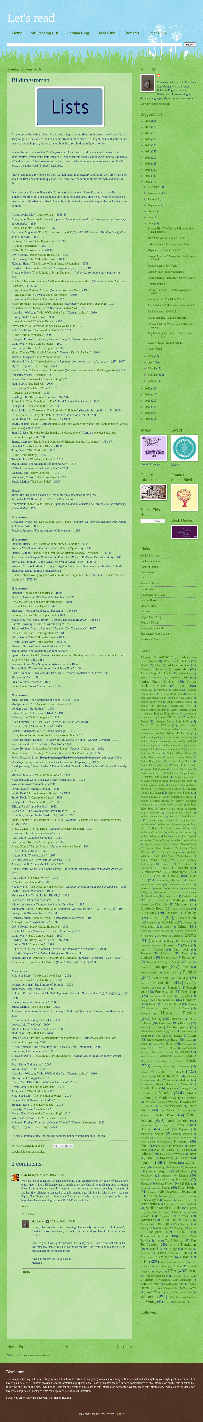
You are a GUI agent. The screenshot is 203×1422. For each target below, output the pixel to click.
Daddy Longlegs (39, 472)
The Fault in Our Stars (41, 299)
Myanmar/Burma (154, 1102)
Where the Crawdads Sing (45, 379)
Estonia (189, 962)
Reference (175, 1167)
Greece (192, 1004)
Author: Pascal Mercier (169, 824)
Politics (145, 1154)
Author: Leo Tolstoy (181, 796)
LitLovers (146, 611)
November (154, 193)
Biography (179, 872)
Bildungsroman (29, 1151)
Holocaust (177, 1018)
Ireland (178, 1035)
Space (182, 1204)
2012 (148, 406)
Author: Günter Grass (179, 753)
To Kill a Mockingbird (41, 348)
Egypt (185, 953)
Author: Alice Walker (181, 697)
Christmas (171, 912)
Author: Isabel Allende (184, 765)
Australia (161, 689)
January (153, 380)
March (152, 368)
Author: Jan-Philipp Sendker (181, 773)
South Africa (183, 1200)
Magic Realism (167, 1076)
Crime (182, 926)
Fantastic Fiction (149, 583)
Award (166, 864)
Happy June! (154, 348)
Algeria (144, 665)
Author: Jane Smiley (185, 777)
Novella (182, 1125)
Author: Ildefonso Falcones (154, 765)
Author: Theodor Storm (156, 844)
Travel (153, 1249)
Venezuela (191, 1276)
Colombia (152, 922)
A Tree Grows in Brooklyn (44, 419)
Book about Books (166, 876)
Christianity (148, 913)
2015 (148, 388)
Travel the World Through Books (166, 238)
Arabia (167, 673)
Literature (183, 1066)
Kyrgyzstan (169, 1052)
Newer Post (16, 1346)
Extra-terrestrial (148, 972)
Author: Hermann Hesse (179, 757)
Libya (178, 1061)
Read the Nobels (149, 622)
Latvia (152, 1056)
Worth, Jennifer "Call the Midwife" (167, 317)
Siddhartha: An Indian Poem (31, 308)
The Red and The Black (38, 446)
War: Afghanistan (182, 1279)
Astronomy (146, 689)
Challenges (179, 900)
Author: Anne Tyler (180, 705)
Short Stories (187, 1187)
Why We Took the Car (51, 312)
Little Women (45, 214)
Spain (192, 1203)
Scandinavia (182, 1179)
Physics (161, 1146)
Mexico (185, 1084)
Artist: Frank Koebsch (157, 682)
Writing (151, 1302)
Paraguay (144, 1137)
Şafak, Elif (17, 401)
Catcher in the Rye (41, 406)
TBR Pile (163, 1224)
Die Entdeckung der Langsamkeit (97, 370)
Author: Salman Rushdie (153, 836)
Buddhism (173, 888)
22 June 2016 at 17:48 (51, 1175)
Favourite (144, 983)
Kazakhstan (187, 1044)
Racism (172, 1163)
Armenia (174, 677)
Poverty (177, 1153)
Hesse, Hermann (21, 303)
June (151, 223)
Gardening (154, 996)
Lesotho (178, 1056)
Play (156, 1149)
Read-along (158, 1167)
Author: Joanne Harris (152, 785)
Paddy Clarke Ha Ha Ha (44, 254)
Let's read (31, 17)
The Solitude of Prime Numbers (52, 272)
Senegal (144, 1188)
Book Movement (150, 555)
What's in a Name (182, 1292)
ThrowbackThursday (154, 1236)
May (151, 356)
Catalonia (170, 896)
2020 (148, 157)
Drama (168, 945)
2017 (148, 175)
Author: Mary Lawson (170, 804)
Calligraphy (146, 892)
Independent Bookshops (152, 1031)
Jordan (156, 1044)
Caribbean (152, 896)
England (146, 957)
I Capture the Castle (41, 797)
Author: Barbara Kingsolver (160, 713)
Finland (188, 983)
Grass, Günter (19, 290)
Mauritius (171, 1080)
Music (192, 1097)
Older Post (123, 1346)
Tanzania (145, 1224)
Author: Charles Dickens (155, 725)
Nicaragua (187, 1110)
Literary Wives (161, 1066)
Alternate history (151, 669)
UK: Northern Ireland (173, 1262)
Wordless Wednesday (183, 1297)
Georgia (144, 1000)
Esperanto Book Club (171, 962)
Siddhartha (69, 308)
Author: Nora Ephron (152, 816)
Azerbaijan (184, 864)
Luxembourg (146, 1076)
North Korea (146, 1125)
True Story (146, 1253)
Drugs (186, 945)
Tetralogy (179, 1228)
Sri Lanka (150, 1212)
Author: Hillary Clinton (180, 761)
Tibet (182, 1236)
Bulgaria (188, 888)
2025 (148, 127)
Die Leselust (147, 572)
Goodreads (146, 589)
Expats (185, 967)
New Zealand (167, 1110)
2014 (148, 394)
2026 (148, 121)
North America (177, 1121)
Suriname (165, 1216)
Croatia (143, 930)
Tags (174, 1219)
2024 (148, 133)
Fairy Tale (170, 972)
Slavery (165, 1196)
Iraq (167, 1035)
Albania (167, 661)
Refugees (190, 1167)
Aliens (158, 665)
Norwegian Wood (45, 361)
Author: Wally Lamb (179, 856)
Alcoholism (183, 661)
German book (163, 1000)
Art (186, 677)
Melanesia (145, 1084)
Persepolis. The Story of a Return (34, 415)
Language (184, 1051)
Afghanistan (189, 657)
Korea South (186, 1048)
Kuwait (155, 1052)
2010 (148, 418)
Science (144, 1183)
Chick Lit (161, 904)
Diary (170, 941)
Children (181, 904)
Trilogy (172, 1248)
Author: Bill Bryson (169, 717)
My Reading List (44, 33)
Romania (166, 1175)
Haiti (165, 1008)
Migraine (171, 1088)
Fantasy (182, 978)
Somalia (167, 1200)
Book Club (106, 33)
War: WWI (189, 1288)
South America (148, 1203)
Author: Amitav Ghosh (179, 701)
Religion (162, 1171)
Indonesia (187, 1031)
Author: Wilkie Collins (154, 860)
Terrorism (164, 1228)
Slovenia (192, 1196)
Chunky (190, 913)
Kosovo (143, 1052)
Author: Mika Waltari (171, 808)
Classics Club (186, 918)
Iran (158, 1035)
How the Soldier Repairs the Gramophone (55, 432)
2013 (148, 400)
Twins (185, 1256)
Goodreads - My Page (152, 594)
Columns (187, 922)
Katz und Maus (71, 290)
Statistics (176, 1212)
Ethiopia (144, 967)
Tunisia (174, 1253)
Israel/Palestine (155, 1039)
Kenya (143, 1048)
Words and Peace (150, 639)
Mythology (189, 1101)
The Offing (40, 366)
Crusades (156, 930)
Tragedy (172, 1245)
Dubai (143, 949)
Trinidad (188, 1249)
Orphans (184, 1129)
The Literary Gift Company (156, 633)
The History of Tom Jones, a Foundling (55, 263)
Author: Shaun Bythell (184, 836)
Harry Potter (37, 397)
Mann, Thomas (20, 352)
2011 (148, 412)
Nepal (161, 1106)
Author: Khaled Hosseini (153, 796)
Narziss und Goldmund (91, 303)
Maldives (148, 1080)
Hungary (185, 1023)
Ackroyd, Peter (20, 922)
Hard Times (181, 1008)
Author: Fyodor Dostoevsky (156, 741)
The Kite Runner (44, 321)
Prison (192, 1153)
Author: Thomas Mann (184, 844)
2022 (148, 145)
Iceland (144, 1027)
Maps (159, 1080)
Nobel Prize (165, 1115)
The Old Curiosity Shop (28, 250)
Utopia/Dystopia (155, 1275)
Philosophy (181, 1141)
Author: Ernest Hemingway (178, 737)
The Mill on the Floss (42, 259)
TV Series (166, 1257)
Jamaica (189, 1040)
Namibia (150, 1106)
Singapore (151, 1192)
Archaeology (185, 673)
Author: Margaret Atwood (155, 800)
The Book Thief (40, 481)
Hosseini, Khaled (21, 321)
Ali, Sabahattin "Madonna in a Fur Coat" (170, 305)
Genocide (168, 996)
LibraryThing (148, 605)
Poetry (170, 1149)
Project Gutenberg (150, 617)
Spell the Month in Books (163, 1208)
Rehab (149, 1171)
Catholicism (189, 896)
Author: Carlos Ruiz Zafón (172, 721)
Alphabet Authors (178, 665)
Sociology (150, 1200)
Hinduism (145, 1013)
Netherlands (175, 1105)
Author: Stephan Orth (184, 840)
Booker (176, 880)
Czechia (176, 935)
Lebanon (164, 1055)
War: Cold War (174, 1283)
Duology (158, 949)
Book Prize (161, 880)
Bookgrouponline (150, 561)
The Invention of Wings (47, 330)
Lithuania (144, 1072)
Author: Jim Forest (182, 780)
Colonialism (169, 922)
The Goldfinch (37, 450)
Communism (147, 926)
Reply (24, 1206)
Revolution (146, 1175)
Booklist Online (149, 566)
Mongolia (187, 1088)
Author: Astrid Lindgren (153, 709)
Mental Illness (164, 1084)
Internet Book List (150, 600)
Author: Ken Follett (179, 792)
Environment (168, 957)
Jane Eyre (40, 227)
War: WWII (154, 1292)
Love (179, 1071)
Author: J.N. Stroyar (181, 769)
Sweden (183, 1216)
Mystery (172, 1101)
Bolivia (143, 876)
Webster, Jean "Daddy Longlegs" (166, 271)
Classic (156, 917)
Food (158, 987)
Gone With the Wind (48, 357)
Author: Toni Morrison (159, 848)
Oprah (165, 1129)
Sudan (190, 1212)
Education (166, 953)
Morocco (145, 1093)
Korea (155, 1048)
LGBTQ (191, 1055)
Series (166, 1187)
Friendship (188, 992)
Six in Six (152, 1196)
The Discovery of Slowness (46, 370)
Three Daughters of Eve (40, 401)
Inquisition (146, 1035)
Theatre (192, 1228)
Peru (152, 1141)
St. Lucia (163, 1212)
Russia (183, 1175)
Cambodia (162, 892)
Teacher (184, 1224)
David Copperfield (25, 245)
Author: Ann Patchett (152, 705)
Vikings (163, 1279)
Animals (180, 669)
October (153, 199)
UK (143, 1261)
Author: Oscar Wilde (160, 820)
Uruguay (158, 1271)
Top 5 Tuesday (174, 1240)
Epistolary (189, 957)
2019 (148, 163)
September (154, 205)
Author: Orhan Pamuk (182, 816)
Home (17, 33)
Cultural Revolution (185, 930)
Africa (150, 661)
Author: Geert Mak (172, 745)
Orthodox (145, 1133)
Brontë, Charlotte (21, 227)
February (153, 374)
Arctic (143, 677)
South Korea (169, 1204)
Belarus (165, 868)
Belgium (183, 867)
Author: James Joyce (151, 773)
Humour (164, 1023)
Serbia (155, 1188)
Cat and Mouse (39, 290)
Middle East (149, 1088)
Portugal (164, 1154)
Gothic (153, 1004)
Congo (167, 926)
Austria (177, 689)
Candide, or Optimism (68, 548)
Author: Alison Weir (151, 701)
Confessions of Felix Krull (47, 819)
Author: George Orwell (171, 749)
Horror (148, 1023)
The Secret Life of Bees (28, 334)
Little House (161, 1072)
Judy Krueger (29, 1175)
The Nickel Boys (46, 477)
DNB (143, 577)
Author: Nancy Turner (178, 812)
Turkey (186, 1252)
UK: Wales (161, 1266)
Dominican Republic (150, 945)
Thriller (181, 1232)
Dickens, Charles (21, 241)
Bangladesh (146, 868)
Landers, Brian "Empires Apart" (165, 342)
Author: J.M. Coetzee (155, 769)
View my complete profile (155, 103)
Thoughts (131, 33)
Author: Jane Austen (156, 776)
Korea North (169, 1048)
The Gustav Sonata (42, 459)
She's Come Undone (41, 343)
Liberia (150, 1061)
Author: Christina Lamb (164, 729)
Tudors (160, 1252)
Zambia (167, 1302)
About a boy (37, 317)
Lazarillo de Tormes (40, 219)
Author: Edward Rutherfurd (172, 733)
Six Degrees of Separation (178, 1192)
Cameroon (177, 892)
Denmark (156, 941)
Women (147, 1296)
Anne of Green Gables (49, 704)
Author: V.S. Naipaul (168, 852)
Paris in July (161, 1137)
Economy (145, 953)
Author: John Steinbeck (169, 788)
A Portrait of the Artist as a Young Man (52, 325)
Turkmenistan (146, 1257)
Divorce (185, 941)
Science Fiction (164, 1183)
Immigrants (180, 1027)
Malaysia (191, 1076)
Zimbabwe (179, 1301)
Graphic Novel (172, 1004)
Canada (191, 892)
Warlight (40, 374)
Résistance (184, 1171)
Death (190, 935)
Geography (184, 996)
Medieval (185, 1080)
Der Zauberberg (80, 352)
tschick (83, 312)
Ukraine (176, 1266)
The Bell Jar (36, 383)
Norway (164, 1125)
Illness (158, 1027)
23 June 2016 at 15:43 (62, 1221)
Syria (163, 1220)
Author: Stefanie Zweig (156, 840)
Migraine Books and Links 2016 (165, 250)
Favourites (162, 982)
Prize (149, 1158)
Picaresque (175, 1145)
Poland (186, 1149)
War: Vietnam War (168, 1288)
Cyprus (163, 935)
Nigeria (144, 1115)
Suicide (144, 1216)
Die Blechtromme (56, 294)
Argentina (158, 677)
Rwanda (144, 1179)
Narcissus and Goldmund (48, 303)
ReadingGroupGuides (152, 628)
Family (189, 972)
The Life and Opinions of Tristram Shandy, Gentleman (66, 441)
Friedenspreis (164, 992)
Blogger (118, 1413)
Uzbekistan (177, 1276)
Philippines (165, 1141)
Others (174, 1133)
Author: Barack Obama (183, 709)
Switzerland (147, 1219)
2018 (148, 169)
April (151, 362)
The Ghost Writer (38, 388)
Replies (30, 1214)
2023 (148, 139)
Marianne (38, 1221)
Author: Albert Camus (172, 694)
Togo (157, 1240)
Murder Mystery (170, 1098)
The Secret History (25, 455)
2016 (148, 181)
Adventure (166, 657)
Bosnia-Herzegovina (180, 884)
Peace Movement (182, 1137)
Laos (142, 1056)
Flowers (144, 987)
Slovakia (180, 1196)
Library (163, 1061)
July (151, 217)
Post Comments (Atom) (36, 1355)
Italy (174, 1040)
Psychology (166, 1158)
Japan (143, 1043)
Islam (192, 1035)
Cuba (167, 930)
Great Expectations (45, 241)
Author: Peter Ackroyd (178, 828)
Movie (164, 1092)
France (172, 987)
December (154, 187)
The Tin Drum (22, 294)
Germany (189, 1000)
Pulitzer (185, 1158)
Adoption (145, 657)
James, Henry (19, 686)
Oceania (146, 1129)
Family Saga (160, 977)
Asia (181, 686)
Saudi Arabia (162, 1179)
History (157, 1019)
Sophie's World (42, 268)
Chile (174, 908)
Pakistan (187, 1133)
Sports (192, 1208)
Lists (42, 1151)
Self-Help (184, 1183)
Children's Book (151, 908)
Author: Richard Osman (180, 832)
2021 (148, 151)
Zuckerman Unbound (27, 392)
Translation (188, 1244)
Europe (160, 966)
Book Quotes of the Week (162, 265)
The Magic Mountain (44, 352)
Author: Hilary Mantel (151, 761)
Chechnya (144, 904)
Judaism (168, 1044)
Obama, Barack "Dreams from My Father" (171, 277)
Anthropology (148, 673)
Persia (143, 1141)
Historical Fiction (178, 1012)
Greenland (152, 1008)
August (152, 211)
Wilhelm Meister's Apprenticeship (69, 281)
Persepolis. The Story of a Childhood (55, 410)
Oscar (159, 1133)
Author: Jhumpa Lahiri (156, 780)
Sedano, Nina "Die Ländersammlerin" (168, 244)
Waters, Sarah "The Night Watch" (166, 299)
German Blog (78, 33)
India (173, 1031)
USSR (192, 1271)
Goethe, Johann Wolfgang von (29, 281)
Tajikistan (187, 1220)
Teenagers (146, 1228)
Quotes (146, 1162)
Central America (155, 900)
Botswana (145, 888)
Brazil (159, 888)
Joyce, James (19, 325)
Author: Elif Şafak (150, 737)
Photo (144, 1146)
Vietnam (149, 1279)
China (186, 908)
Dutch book (180, 949)
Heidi (34, 423)
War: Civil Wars (149, 1283)
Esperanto (152, 962)
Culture (148, 935)
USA (172, 1270)
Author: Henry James (151, 757)
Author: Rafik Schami (151, 832)
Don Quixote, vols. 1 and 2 (55, 232)
